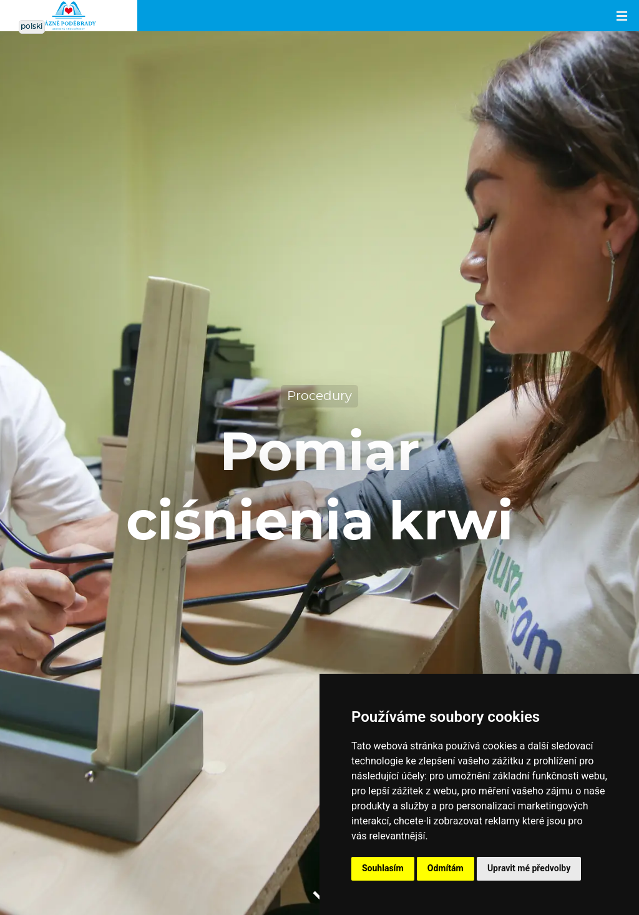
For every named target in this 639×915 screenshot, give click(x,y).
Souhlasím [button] (383, 868)
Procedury (319, 396)
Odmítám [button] (445, 868)
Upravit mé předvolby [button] (528, 868)
